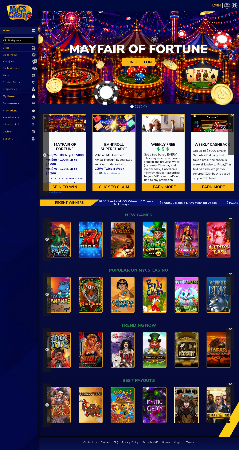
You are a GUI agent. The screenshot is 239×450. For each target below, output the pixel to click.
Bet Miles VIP (150, 442)
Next (232, 114)
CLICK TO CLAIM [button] (114, 187)
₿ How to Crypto (172, 442)
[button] (45, 55)
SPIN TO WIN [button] (65, 187)
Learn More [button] (163, 187)
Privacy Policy (130, 442)
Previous (44, 155)
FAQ (115, 442)
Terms (190, 442)
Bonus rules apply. (54, 192)
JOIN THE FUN (138, 62)
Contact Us (90, 442)
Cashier (105, 442)
